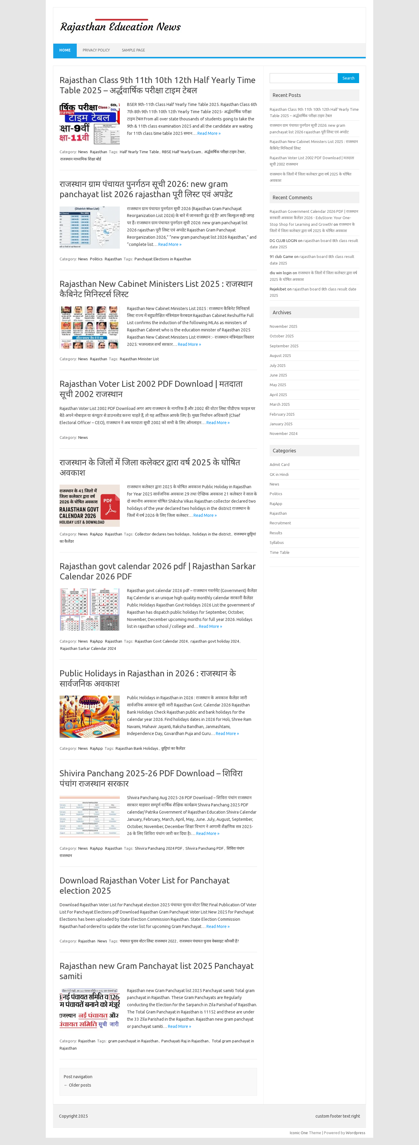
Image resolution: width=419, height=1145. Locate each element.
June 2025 (278, 375)
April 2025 (278, 395)
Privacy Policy (96, 50)
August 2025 (280, 355)
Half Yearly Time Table (139, 152)
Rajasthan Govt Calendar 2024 (161, 641)
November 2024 (283, 433)
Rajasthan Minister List (139, 359)
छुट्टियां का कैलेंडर (173, 748)
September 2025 (284, 346)
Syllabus (277, 542)
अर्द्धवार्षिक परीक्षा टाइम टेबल (224, 152)
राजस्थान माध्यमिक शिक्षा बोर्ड (80, 159)
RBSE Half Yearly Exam (181, 152)
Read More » (209, 133)
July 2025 (278, 365)
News (83, 152)
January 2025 (281, 424)
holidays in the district (212, 534)
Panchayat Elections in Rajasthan (163, 259)
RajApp (96, 534)
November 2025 (283, 326)
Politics (96, 259)
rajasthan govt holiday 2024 (215, 641)
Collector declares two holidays (162, 534)
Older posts (77, 1085)
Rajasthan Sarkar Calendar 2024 (88, 648)
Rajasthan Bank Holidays (137, 748)
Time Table (280, 552)
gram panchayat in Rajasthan (133, 1041)
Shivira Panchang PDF (204, 848)
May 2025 (278, 385)
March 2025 (280, 404)
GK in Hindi (279, 474)
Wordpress (355, 1133)
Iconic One (299, 1133)
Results (276, 533)
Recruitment (280, 523)
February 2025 (282, 414)
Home (65, 50)
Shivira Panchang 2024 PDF (158, 848)
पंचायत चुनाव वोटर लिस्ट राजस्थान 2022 (148, 941)
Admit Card (280, 464)
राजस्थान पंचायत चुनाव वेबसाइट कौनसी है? (209, 941)
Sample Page (133, 50)
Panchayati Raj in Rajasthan (185, 1041)
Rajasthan (98, 152)
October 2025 (282, 336)
